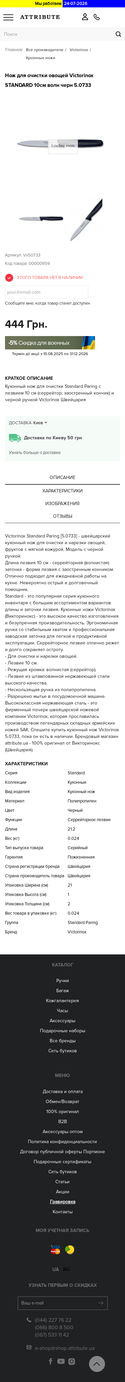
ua (55, 1269)
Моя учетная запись (62, 1230)
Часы (62, 1011)
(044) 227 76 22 (53, 1320)
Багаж (62, 990)
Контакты (63, 1212)
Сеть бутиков (62, 1051)
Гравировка (62, 1202)
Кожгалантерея (62, 1001)
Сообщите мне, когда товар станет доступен (47, 303)
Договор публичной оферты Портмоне (62, 1152)
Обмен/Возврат (62, 1101)
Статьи (62, 1182)
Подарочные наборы (62, 1031)
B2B (62, 1121)
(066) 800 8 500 (54, 1327)
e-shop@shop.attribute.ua (65, 1348)
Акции (62, 1192)
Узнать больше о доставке (35, 452)
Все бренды (63, 1041)
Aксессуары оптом (63, 1131)
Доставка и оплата (63, 1091)
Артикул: (13, 255)
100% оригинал (62, 1111)
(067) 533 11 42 (52, 1335)
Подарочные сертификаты (62, 1162)
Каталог (62, 965)
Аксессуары (62, 1021)
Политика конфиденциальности (62, 1141)
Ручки (62, 980)
